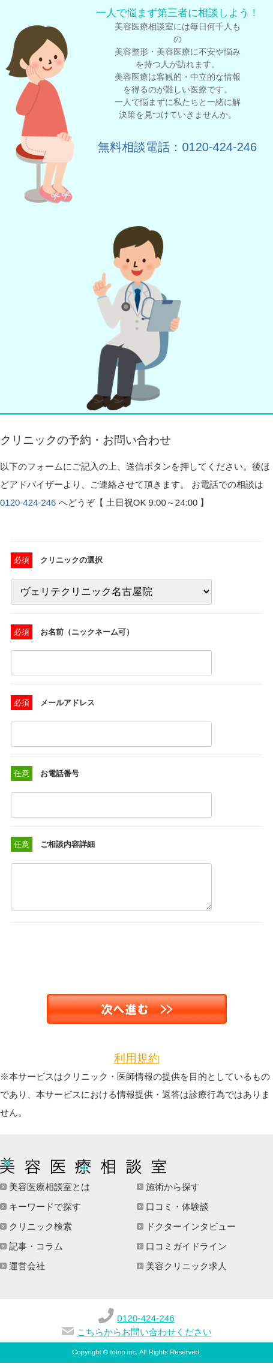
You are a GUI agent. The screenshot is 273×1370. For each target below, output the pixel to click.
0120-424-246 (28, 502)
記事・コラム (35, 1253)
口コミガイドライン (185, 1253)
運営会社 (26, 1273)
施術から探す (171, 1194)
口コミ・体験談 (176, 1214)
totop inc (123, 1359)
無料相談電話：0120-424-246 (177, 147)
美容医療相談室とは (48, 1194)
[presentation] (91, 953)
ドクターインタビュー (189, 1233)
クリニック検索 (39, 1233)
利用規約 (137, 1065)
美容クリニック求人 (185, 1273)
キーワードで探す (44, 1214)
